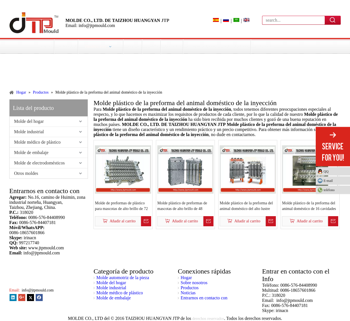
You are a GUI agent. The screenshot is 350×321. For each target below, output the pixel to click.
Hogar (186, 277)
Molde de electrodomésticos (39, 162)
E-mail (328, 181)
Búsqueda (333, 20)
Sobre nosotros (194, 282)
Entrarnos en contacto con (204, 297)
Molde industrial (29, 131)
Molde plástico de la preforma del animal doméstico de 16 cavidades (309, 206)
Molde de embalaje (31, 152)
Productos (190, 287)
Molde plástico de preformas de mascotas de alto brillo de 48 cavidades (182, 206)
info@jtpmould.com (37, 290)
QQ (326, 171)
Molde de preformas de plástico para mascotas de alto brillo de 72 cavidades (121, 206)
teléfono (335, 190)
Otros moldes (26, 173)
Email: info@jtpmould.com (90, 25)
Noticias (188, 292)
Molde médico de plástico (37, 142)
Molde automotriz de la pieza (122, 277)
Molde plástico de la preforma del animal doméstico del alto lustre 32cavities (246, 206)
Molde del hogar (29, 121)
